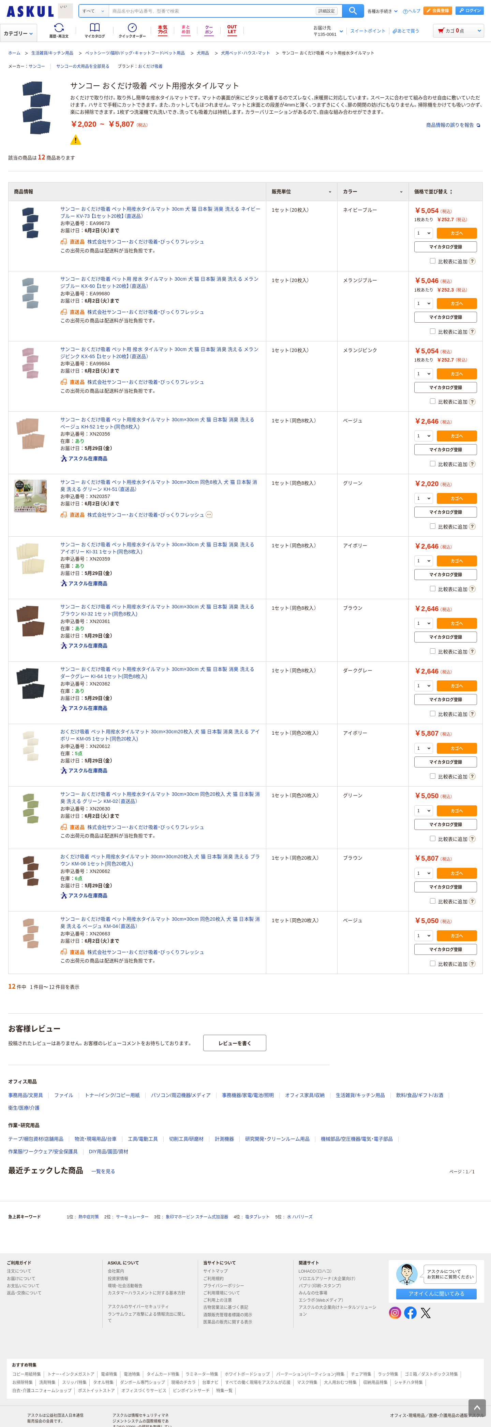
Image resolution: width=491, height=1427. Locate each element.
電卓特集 (109, 1374)
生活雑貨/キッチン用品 (52, 53)
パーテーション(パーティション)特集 (310, 1374)
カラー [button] (373, 191)
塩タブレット (257, 1217)
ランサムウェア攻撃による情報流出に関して (146, 1317)
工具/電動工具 (143, 1139)
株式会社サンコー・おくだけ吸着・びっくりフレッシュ (145, 241)
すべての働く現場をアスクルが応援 (258, 1382)
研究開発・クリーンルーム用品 (277, 1139)
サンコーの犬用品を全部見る (82, 66)
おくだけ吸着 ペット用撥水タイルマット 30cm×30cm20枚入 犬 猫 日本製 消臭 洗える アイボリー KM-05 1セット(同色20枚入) (160, 735)
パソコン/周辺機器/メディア (181, 1095)
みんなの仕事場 (316, 1293)
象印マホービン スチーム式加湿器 (197, 1217)
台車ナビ (210, 1382)
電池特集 (132, 1374)
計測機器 (224, 1139)
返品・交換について (27, 1293)
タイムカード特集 (163, 1374)
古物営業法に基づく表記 (228, 1307)
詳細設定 (326, 11)
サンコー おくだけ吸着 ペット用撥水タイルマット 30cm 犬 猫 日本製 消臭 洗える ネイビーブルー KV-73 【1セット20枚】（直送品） (160, 212)
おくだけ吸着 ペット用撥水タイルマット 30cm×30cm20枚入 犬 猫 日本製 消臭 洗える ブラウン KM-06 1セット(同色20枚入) (160, 860)
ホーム (14, 53)
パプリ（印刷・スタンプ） (323, 1286)
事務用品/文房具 (25, 1095)
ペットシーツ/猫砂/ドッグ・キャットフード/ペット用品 (135, 53)
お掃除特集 (22, 1382)
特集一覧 (224, 1390)
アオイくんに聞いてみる (436, 1294)
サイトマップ (215, 1271)
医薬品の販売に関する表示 (230, 1322)
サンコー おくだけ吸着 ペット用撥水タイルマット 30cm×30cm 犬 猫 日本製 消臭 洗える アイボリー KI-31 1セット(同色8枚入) (157, 548)
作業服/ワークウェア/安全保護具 (43, 1151)
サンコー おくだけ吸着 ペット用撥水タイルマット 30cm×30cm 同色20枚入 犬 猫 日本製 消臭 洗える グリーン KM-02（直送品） (160, 797)
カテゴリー (18, 33)
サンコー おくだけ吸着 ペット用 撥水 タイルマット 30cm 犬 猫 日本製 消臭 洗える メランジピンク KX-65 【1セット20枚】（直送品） (159, 353)
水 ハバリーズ (300, 1217)
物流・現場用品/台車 (96, 1139)
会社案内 (119, 1271)
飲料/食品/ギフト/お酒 (419, 1095)
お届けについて (24, 1278)
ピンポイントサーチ (191, 1390)
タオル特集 (103, 1382)
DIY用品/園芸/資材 (108, 1151)
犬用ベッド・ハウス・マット (245, 53)
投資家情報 (121, 1278)
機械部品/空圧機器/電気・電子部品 (357, 1139)
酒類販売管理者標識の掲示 (230, 1315)
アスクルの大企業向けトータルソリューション (337, 1310)
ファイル (63, 1095)
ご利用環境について (224, 1293)
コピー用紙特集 (26, 1374)
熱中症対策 (88, 1217)
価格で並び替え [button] (433, 191)
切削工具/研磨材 (186, 1139)
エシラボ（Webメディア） (324, 1300)
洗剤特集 (47, 1382)
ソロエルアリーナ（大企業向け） (330, 1278)
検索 (353, 11)
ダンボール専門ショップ (142, 1382)
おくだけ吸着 (150, 66)
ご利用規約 (216, 1278)
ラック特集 (388, 1374)
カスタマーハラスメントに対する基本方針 (146, 1296)
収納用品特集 (375, 1382)
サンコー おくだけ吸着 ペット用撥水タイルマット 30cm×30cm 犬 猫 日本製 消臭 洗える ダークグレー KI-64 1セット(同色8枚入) (157, 672)
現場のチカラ (183, 1382)
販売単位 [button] (302, 191)
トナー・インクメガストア (70, 1374)
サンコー (37, 66)
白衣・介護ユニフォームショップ (42, 1390)
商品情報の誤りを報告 (453, 125)
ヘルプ (414, 11)
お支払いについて (26, 1286)
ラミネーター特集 (201, 1374)
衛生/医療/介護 (24, 1108)
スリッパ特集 (74, 1382)
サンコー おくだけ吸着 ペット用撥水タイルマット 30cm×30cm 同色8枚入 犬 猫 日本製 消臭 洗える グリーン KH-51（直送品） (158, 485)
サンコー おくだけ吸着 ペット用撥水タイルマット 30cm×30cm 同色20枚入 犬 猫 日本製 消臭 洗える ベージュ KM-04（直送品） (160, 922)
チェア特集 (361, 1374)
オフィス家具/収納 (305, 1095)
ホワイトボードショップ (247, 1374)
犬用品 (203, 53)
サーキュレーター (132, 1217)
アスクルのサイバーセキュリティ (141, 1306)
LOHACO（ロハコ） (318, 1271)
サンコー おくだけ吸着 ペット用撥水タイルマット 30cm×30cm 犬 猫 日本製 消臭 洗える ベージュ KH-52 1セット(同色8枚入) (157, 423)
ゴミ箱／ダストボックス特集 (431, 1374)
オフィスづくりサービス (143, 1390)
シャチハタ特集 (408, 1382)
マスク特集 (307, 1382)
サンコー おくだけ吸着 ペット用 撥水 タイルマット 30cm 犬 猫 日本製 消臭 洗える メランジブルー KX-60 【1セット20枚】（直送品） (159, 282)
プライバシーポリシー (226, 1286)
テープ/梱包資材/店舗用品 (35, 1139)
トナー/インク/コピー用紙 (112, 1095)
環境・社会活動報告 (128, 1286)
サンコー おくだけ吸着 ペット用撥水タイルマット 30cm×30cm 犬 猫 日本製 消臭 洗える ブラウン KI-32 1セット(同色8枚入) (157, 610)
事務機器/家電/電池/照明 (248, 1095)
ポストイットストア (96, 1390)
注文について (22, 1271)
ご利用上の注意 (220, 1300)
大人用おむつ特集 (340, 1382)
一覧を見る (103, 1171)
